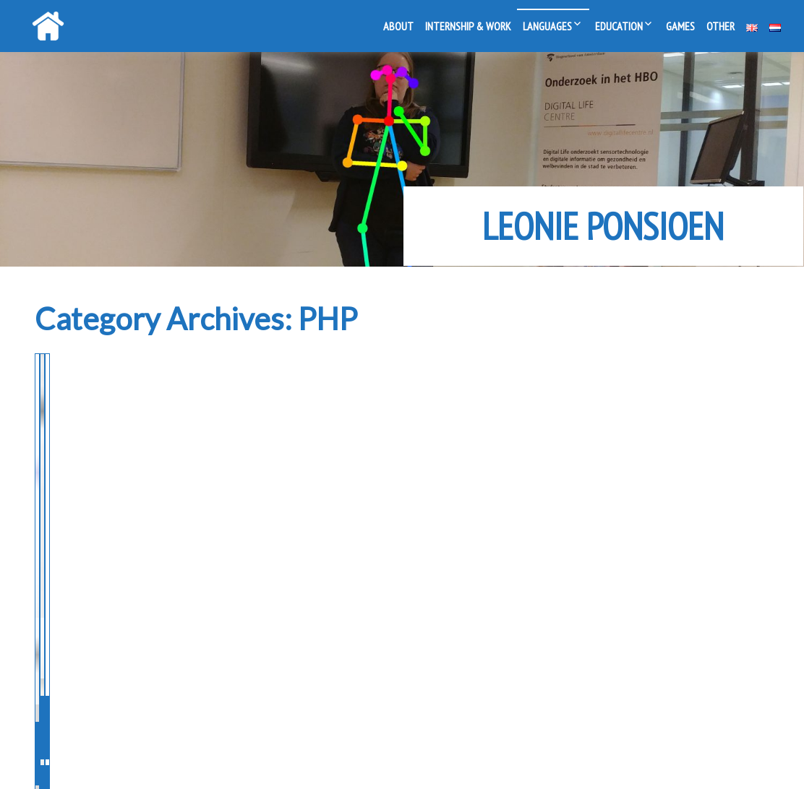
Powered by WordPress (347, 762)
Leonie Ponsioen (603, 226)
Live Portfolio (482, 762)
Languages (547, 26)
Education (619, 26)
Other (720, 26)
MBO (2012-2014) (91, 463)
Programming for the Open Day (144, 401)
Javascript (673, 437)
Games (680, 26)
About (398, 26)
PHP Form (584, 388)
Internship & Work (468, 26)
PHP (159, 463)
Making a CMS (350, 388)
